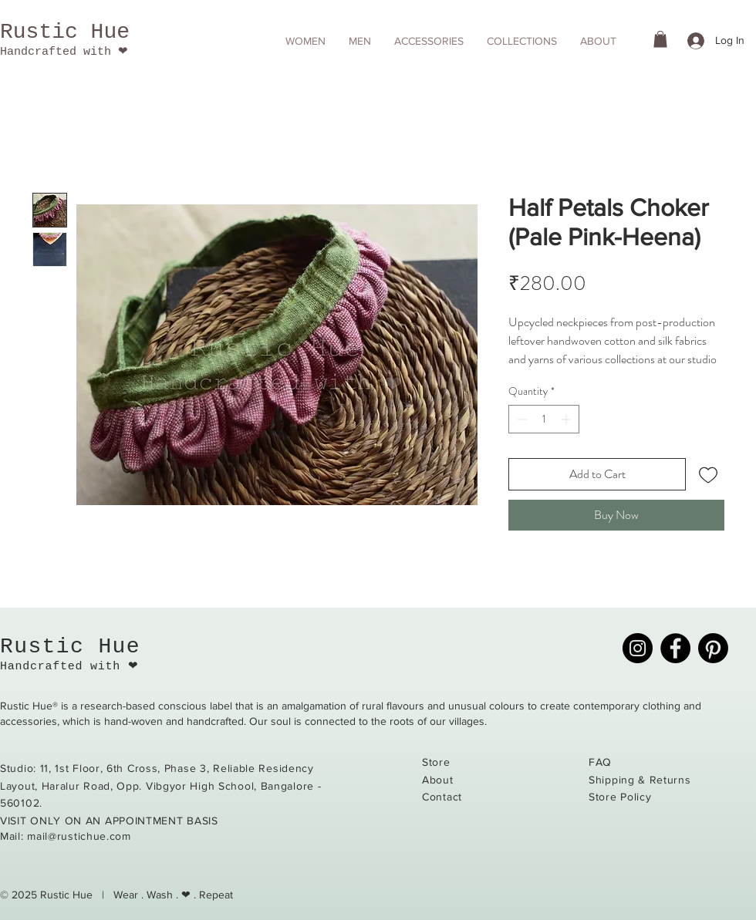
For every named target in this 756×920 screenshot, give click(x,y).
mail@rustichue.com (79, 836)
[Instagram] (638, 648)
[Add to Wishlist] (708, 474)
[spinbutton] (544, 419)
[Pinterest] (713, 648)
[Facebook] (675, 648)
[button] (305, 41)
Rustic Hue (65, 32)
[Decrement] (520, 419)
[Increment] (567, 419)
